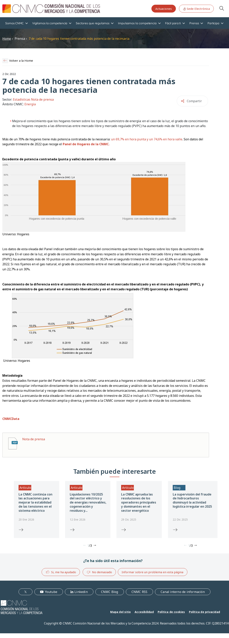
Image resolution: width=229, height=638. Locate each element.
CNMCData (10, 419)
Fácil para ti (173, 23)
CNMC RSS (139, 592)
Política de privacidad (204, 612)
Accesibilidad (144, 612)
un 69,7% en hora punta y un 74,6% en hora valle (146, 139)
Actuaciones (163, 9)
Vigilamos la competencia (49, 23)
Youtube (51, 592)
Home (6, 38)
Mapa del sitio (120, 612)
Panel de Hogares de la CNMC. (86, 144)
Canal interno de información (183, 592)
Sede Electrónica (196, 9)
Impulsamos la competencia (137, 23)
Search (221, 8)
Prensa (194, 23)
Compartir (194, 101)
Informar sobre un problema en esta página (152, 572)
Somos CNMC (14, 23)
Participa (213, 23)
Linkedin (81, 592)
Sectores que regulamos (92, 23)
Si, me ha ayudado (61, 572)
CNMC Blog (109, 592)
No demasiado (99, 572)
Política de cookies (171, 612)
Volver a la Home (21, 60)
